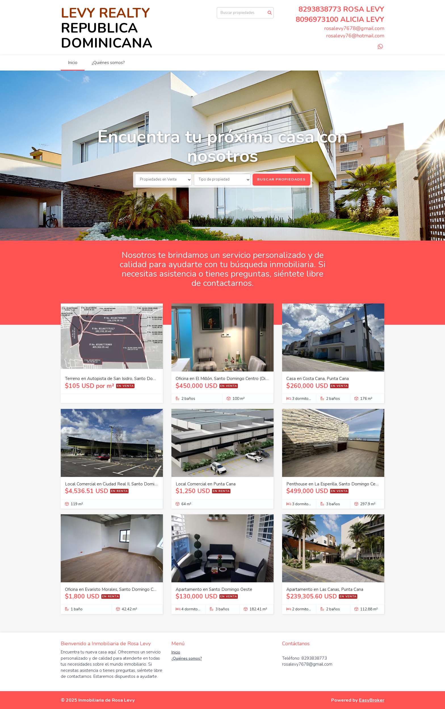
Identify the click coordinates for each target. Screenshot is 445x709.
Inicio (72, 62)
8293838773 (320, 9)
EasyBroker (371, 700)
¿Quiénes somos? (108, 62)
